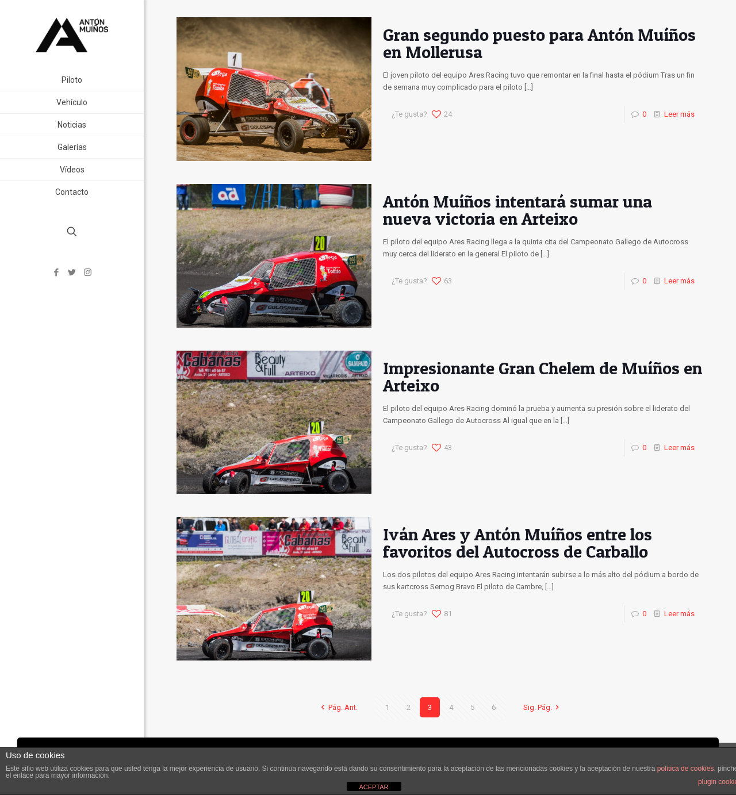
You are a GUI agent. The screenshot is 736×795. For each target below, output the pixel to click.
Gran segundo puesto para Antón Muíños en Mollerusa (539, 43)
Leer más (679, 114)
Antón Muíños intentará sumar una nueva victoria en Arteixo (517, 210)
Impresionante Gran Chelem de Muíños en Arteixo (542, 376)
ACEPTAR (373, 787)
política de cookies (685, 769)
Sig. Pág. (542, 707)
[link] (133, 147)
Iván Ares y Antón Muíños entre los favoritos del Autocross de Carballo (517, 543)
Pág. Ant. (337, 707)
